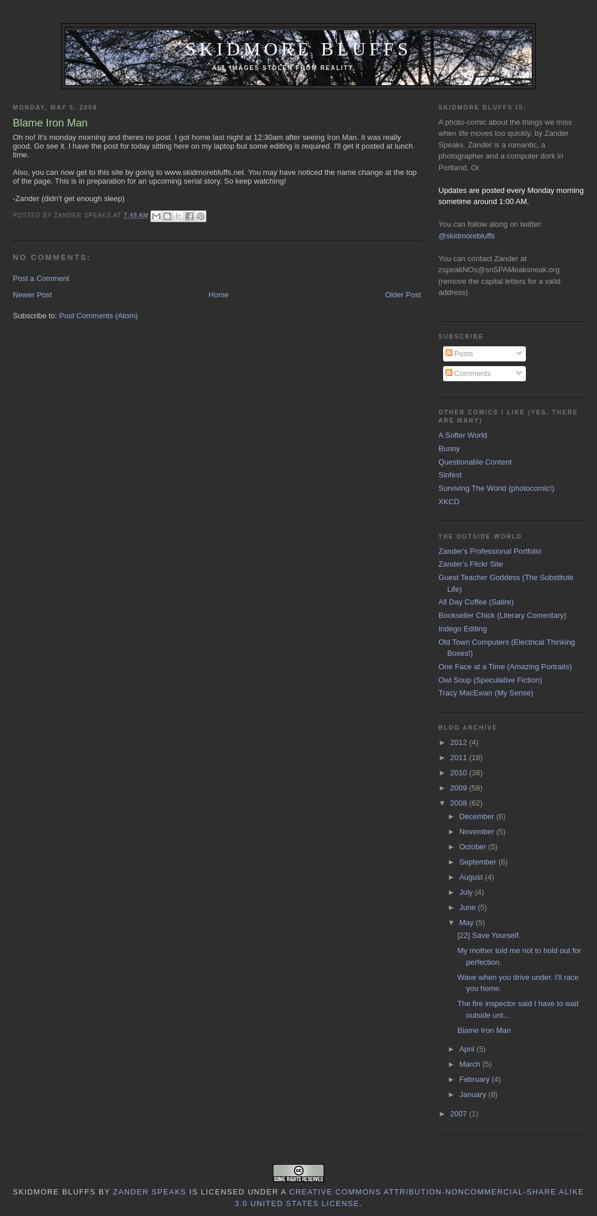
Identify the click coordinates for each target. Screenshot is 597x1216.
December (478, 816)
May (467, 922)
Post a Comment (41, 278)
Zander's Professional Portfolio (490, 551)
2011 (459, 757)
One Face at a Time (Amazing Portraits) (505, 666)
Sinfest (450, 474)
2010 (459, 772)
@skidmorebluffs (466, 235)
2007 (459, 1113)
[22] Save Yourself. (488, 935)
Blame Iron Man (484, 1030)
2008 (459, 803)
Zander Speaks (150, 1191)
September (478, 861)
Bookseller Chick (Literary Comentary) (502, 615)
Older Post (403, 294)
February (475, 1079)
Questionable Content (475, 462)
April (468, 1049)
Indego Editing (462, 628)
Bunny (449, 448)
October (474, 846)
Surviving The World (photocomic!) (496, 488)
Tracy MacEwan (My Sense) (485, 692)
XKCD (448, 501)
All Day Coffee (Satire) (476, 602)
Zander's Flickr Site (470, 564)
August (472, 877)
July (467, 892)
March (471, 1064)
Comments (468, 373)
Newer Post (32, 294)
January (474, 1094)
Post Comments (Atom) (98, 315)
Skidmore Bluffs (298, 49)
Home (219, 294)
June (468, 907)
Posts (459, 353)
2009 (459, 787)
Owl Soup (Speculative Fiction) (490, 680)
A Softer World (462, 435)
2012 (459, 742)
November (478, 831)
